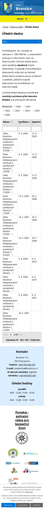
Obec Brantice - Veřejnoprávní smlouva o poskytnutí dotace (10, 265)
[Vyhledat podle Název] (10, 129)
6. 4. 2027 (34, 260)
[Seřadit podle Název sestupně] (12, 121)
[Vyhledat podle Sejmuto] (36, 129)
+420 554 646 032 (26, 364)
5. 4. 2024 (23, 258)
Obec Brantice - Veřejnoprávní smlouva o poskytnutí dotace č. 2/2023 (10, 321)
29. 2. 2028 (34, 197)
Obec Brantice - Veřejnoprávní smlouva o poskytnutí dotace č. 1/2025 (10, 205)
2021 (28, 106)
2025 (37, 110)
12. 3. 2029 (34, 135)
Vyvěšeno (24, 121)
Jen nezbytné (23, 505)
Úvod (5, 27)
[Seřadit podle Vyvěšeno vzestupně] (20, 123)
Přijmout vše (8, 505)
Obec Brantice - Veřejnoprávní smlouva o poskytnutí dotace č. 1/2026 (10, 184)
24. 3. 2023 (24, 313)
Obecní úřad (16, 27)
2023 (17, 110)
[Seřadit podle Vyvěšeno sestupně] (20, 124)
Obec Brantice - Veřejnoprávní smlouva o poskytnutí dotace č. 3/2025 (10, 246)
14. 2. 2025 (24, 196)
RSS (22, 41)
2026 (7, 114)
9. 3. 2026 (23, 133)
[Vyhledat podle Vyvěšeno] (24, 129)
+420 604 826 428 (33, 12)
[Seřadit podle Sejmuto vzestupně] (33, 123)
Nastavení (36, 505)
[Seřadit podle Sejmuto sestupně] (33, 124)
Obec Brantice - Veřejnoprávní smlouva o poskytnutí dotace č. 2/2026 (10, 163)
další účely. (29, 492)
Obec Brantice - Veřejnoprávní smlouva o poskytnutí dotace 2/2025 (10, 225)
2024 (27, 110)
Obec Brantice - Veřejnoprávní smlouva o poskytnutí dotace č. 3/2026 (10, 142)
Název (7, 121)
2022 (7, 110)
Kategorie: (7, 106)
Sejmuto (36, 121)
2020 (18, 106)
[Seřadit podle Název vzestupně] (12, 120)
